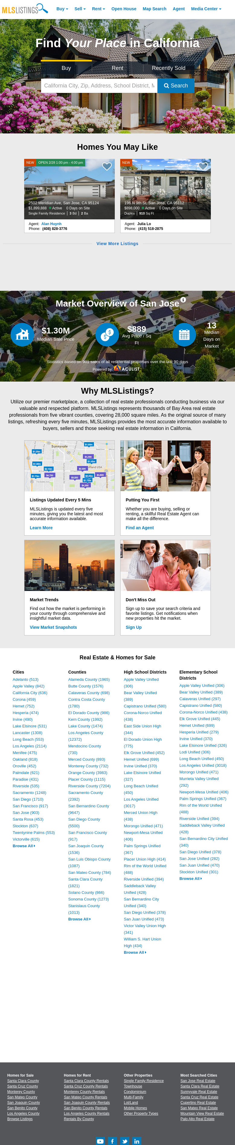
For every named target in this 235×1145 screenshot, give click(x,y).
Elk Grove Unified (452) (144, 752)
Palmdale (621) (26, 772)
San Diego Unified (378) (145, 912)
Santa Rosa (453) (28, 819)
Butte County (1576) (85, 686)
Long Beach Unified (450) (201, 758)
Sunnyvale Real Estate (199, 1092)
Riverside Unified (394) (144, 879)
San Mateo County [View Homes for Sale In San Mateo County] (22, 1097)
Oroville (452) (24, 766)
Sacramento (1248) (29, 792)
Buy (60, 8)
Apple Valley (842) (28, 686)
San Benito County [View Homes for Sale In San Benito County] (22, 1108)
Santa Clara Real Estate (200, 1086)
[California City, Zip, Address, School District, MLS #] (99, 85)
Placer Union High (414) (145, 859)
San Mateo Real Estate (199, 1108)
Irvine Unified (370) (140, 766)
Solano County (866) (86, 892)
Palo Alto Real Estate (198, 1119)
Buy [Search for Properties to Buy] (66, 68)
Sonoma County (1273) (88, 899)
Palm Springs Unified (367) (202, 798)
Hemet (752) (23, 706)
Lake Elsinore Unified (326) (203, 745)
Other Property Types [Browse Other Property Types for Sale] (141, 1113)
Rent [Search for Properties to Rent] (117, 68)
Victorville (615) (26, 839)
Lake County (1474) (85, 726)
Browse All (24, 846)
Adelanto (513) (25, 679)
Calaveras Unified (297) (200, 699)
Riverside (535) (26, 786)
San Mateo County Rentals (85, 1097)
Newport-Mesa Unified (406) (204, 792)
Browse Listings (20, 1119)
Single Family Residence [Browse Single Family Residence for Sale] (144, 1081)
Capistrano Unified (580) (145, 706)
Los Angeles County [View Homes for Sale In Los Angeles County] (23, 1113)
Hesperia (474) (26, 712)
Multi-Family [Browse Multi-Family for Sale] (133, 1097)
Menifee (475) (25, 752)
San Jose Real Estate (198, 1081)
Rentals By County (79, 1119)
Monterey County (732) (88, 766)
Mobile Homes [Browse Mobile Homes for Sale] (135, 1108)
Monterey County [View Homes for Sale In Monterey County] (21, 1092)
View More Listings (117, 243)
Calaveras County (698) (89, 693)
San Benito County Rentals (86, 1108)
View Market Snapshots (53, 627)
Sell (78, 8)
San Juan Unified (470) (199, 865)
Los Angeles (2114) (30, 746)
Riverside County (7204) (89, 786)
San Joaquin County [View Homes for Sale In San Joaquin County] (23, 1103)
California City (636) (30, 693)
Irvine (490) (23, 719)
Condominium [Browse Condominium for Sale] (135, 1092)
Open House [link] (123, 8)
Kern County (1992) (85, 719)
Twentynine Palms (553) (34, 832)
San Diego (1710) (28, 799)
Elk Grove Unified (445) (199, 719)
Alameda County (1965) (89, 679)
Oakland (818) (25, 759)
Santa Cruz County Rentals (86, 1086)
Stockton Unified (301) (198, 872)
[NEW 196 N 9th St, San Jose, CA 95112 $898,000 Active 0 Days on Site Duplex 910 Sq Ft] (165, 189)
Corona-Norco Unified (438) (203, 712)
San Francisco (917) (30, 806)
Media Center (204, 8)
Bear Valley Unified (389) (201, 692)
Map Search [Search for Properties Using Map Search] (155, 8)
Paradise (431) (25, 779)
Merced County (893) (86, 759)
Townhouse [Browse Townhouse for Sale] (133, 1086)
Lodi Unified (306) (195, 752)
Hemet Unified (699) (141, 759)
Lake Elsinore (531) (30, 726)
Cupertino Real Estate (198, 1103)
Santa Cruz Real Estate (199, 1097)
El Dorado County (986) (89, 712)
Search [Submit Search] (176, 86)
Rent (96, 8)
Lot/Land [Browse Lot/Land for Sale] (131, 1103)
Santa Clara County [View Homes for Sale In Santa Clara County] (23, 1081)
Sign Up (134, 627)
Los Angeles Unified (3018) (203, 765)
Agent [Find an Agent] (179, 8)
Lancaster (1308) (27, 732)
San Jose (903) (26, 812)
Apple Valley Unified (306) (201, 685)
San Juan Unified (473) (144, 919)
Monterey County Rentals (84, 1092)
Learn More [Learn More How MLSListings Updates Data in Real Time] (41, 527)
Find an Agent (140, 527)
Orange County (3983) (87, 772)
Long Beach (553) (28, 739)
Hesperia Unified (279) (199, 732)
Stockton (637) (25, 826)
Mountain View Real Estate (202, 1113)
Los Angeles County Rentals (87, 1113)
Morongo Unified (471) (143, 826)
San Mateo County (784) (89, 872)
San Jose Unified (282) (199, 858)
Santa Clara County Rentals (86, 1081)
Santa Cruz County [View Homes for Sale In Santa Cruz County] (22, 1086)
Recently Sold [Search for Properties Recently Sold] (168, 68)
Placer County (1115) (86, 779)
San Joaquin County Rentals (87, 1103)
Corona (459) (24, 699)
